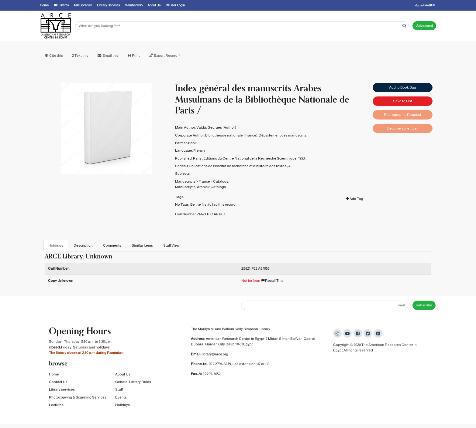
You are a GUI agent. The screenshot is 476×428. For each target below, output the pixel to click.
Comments (112, 245)
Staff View (171, 245)
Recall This (272, 280)
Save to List (402, 101)
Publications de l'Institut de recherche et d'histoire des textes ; (237, 166)
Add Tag (354, 199)
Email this (110, 55)
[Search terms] (242, 26)
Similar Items (142, 245)
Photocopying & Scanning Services (77, 398)
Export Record (166, 55)
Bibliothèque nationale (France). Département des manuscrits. (256, 135)
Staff (119, 391)
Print (136, 55)
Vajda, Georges (209, 127)
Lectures (56, 406)
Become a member (402, 128)
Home (54, 375)
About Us (122, 375)
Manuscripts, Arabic (191, 187)
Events (121, 398)
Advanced (424, 26)
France (204, 181)
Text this (81, 55)
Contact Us (58, 383)
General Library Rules (133, 383)
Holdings (55, 245)
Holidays (122, 406)
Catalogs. (221, 181)
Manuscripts (185, 181)
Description (83, 245)
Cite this (56, 55)
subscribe (424, 305)
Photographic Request (402, 115)
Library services (62, 391)
